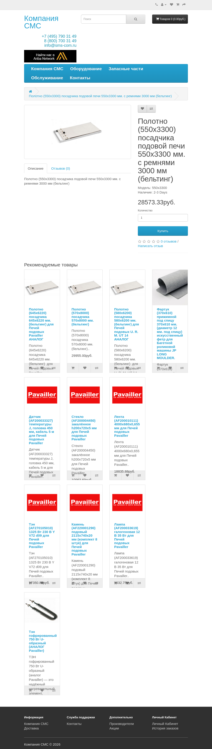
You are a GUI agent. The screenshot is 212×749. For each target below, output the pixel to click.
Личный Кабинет (165, 724)
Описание (35, 168)
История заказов (165, 728)
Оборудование (86, 68)
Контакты (80, 77)
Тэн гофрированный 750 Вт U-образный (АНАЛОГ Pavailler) (43, 641)
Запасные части (126, 68)
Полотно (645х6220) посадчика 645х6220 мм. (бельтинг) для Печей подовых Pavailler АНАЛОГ (41, 324)
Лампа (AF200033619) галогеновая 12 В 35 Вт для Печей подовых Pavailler (127, 535)
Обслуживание (47, 77)
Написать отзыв (150, 246)
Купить (162, 231)
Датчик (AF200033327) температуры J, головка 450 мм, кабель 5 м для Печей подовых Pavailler (41, 430)
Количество (145, 210)
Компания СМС (41, 22)
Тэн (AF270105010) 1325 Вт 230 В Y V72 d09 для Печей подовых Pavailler (42, 535)
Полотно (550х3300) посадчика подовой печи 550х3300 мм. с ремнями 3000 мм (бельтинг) (100, 96)
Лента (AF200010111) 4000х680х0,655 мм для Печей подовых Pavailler (127, 426)
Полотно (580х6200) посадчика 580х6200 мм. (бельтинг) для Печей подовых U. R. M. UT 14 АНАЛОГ (126, 324)
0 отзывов (169, 241)
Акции (114, 728)
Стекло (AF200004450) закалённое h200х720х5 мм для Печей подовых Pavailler (84, 428)
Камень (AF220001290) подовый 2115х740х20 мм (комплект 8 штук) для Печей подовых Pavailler (84, 539)
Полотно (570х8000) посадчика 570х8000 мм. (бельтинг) (83, 316)
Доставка (31, 728)
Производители (121, 724)
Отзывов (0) (60, 168)
